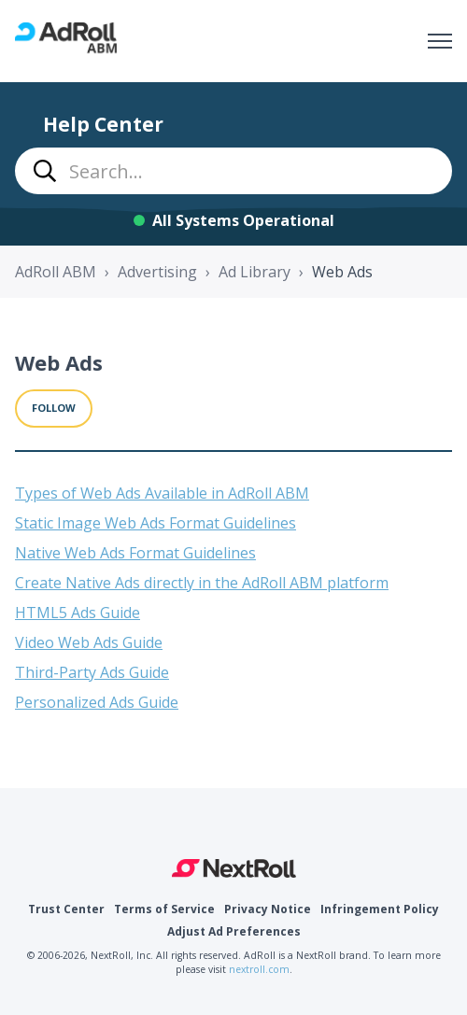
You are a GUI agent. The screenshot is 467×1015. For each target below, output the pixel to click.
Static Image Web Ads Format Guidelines (155, 523)
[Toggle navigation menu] (440, 41)
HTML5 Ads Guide (77, 612)
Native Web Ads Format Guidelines (135, 553)
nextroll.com (259, 969)
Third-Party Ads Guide (92, 672)
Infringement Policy (379, 909)
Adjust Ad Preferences (234, 931)
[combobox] (233, 171)
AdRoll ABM (55, 271)
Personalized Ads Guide (96, 702)
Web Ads (342, 271)
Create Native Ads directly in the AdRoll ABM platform (202, 582)
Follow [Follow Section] (54, 408)
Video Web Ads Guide (89, 642)
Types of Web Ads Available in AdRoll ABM (162, 493)
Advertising (157, 271)
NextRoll (234, 868)
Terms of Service (164, 909)
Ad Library (254, 271)
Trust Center (66, 909)
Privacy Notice (267, 909)
